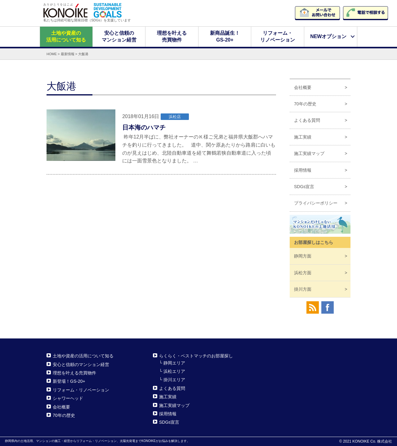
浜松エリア (174, 371)
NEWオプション (328, 36)
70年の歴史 (305, 103)
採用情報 (302, 169)
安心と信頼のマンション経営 (118, 36)
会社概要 (302, 87)
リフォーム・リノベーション (277, 36)
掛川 (302, 289)
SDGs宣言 (304, 186)
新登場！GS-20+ (69, 381)
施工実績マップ (309, 153)
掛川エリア (174, 379)
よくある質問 (307, 120)
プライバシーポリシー (315, 203)
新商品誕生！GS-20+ (225, 36)
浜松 (302, 272)
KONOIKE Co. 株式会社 (372, 441)
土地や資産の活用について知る (66, 36)
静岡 (302, 256)
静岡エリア (174, 362)
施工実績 (302, 137)
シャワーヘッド (68, 398)
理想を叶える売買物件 (172, 36)
